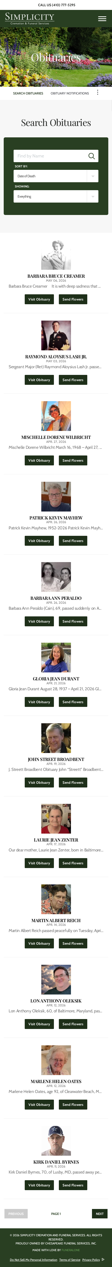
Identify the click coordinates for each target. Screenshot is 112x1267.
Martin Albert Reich (56, 920)
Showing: (22, 186)
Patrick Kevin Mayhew (56, 517)
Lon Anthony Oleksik (55, 1000)
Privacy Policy (91, 1260)
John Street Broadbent (56, 759)
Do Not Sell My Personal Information (33, 1260)
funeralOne (71, 1250)
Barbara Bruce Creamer (56, 276)
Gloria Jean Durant (56, 678)
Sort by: (21, 166)
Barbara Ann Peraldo (56, 598)
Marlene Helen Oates (56, 1081)
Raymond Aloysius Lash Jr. (56, 356)
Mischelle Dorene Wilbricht (56, 437)
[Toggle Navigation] (98, 92)
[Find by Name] (49, 156)
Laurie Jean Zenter (56, 840)
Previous (16, 1214)
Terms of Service (69, 1260)
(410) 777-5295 (63, 5)
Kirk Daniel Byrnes (56, 1162)
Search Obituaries (28, 93)
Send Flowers (75, 298)
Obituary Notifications (70, 93)
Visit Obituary (41, 298)
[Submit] (91, 156)
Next (100, 1214)
